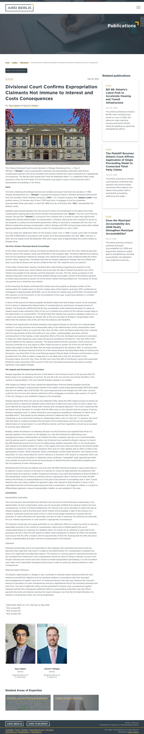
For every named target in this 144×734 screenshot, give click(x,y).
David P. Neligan (31, 105)
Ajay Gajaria (14, 105)
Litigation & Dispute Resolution (69, 698)
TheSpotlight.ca (36, 732)
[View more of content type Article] (9, 79)
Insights (14, 62)
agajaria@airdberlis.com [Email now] (20, 675)
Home (7, 62)
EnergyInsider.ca (23, 732)
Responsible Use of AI (37, 730)
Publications (24, 62)
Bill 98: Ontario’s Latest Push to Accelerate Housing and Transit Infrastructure (118, 96)
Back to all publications (16, 70)
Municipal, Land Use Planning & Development (27, 698)
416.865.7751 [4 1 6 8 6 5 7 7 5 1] (53, 677)
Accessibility (9, 730)
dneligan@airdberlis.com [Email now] (52, 675)
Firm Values (49, 730)
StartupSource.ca (11, 732)
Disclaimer (24, 730)
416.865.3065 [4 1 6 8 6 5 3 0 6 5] (21, 677)
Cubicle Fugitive (133, 732)
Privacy (17, 730)
